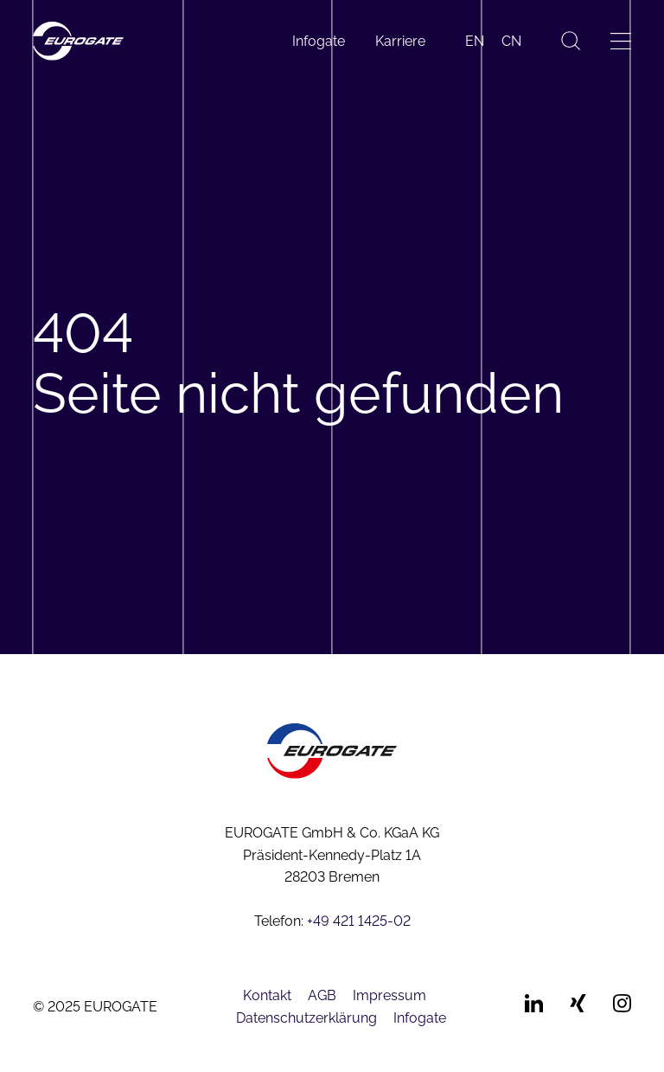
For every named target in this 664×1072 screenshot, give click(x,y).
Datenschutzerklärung (306, 1018)
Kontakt (267, 995)
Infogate (318, 41)
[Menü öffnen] (620, 41)
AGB (322, 995)
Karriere (400, 41)
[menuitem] (474, 41)
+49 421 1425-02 (359, 921)
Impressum (389, 995)
